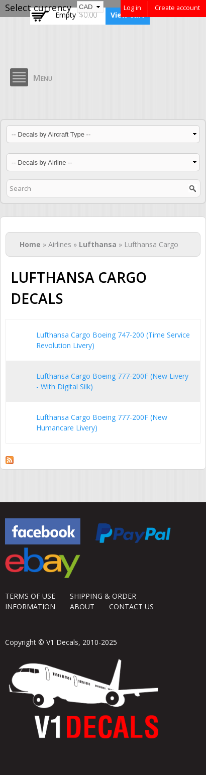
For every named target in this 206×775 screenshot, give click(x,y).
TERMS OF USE (30, 596)
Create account (177, 8)
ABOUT (82, 606)
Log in (132, 8)
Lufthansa (98, 244)
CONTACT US (131, 606)
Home (30, 244)
